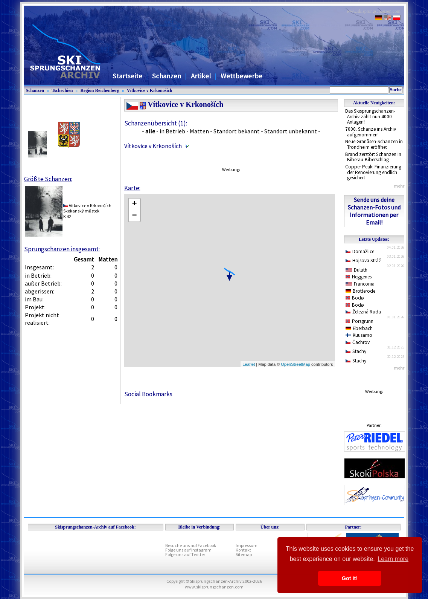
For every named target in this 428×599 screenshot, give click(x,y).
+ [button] (134, 204)
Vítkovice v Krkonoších (149, 90)
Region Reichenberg (99, 90)
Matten (199, 131)
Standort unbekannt (290, 131)
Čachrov (358, 342)
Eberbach (359, 328)
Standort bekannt (236, 131)
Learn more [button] (393, 559)
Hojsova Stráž (363, 260)
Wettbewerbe (241, 76)
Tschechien (62, 90)
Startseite (127, 76)
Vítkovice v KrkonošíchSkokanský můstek (87, 208)
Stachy (356, 351)
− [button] (134, 216)
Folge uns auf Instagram (188, 550)
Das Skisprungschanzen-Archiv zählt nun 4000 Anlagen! (370, 116)
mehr (399, 186)
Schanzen (166, 76)
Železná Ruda (363, 312)
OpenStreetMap (295, 364)
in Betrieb (172, 131)
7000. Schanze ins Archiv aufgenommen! (370, 132)
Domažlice (360, 251)
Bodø (355, 298)
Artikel (201, 76)
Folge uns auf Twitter (185, 554)
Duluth (356, 270)
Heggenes (359, 277)
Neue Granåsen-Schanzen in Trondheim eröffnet (374, 144)
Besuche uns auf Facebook (190, 545)
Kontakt (243, 550)
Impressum (246, 545)
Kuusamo (359, 335)
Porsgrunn (360, 321)
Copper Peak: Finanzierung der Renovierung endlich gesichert (373, 172)
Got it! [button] (350, 578)
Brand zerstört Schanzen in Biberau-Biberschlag (373, 157)
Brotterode (361, 291)
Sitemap (244, 554)
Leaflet (248, 364)
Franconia (360, 284)
